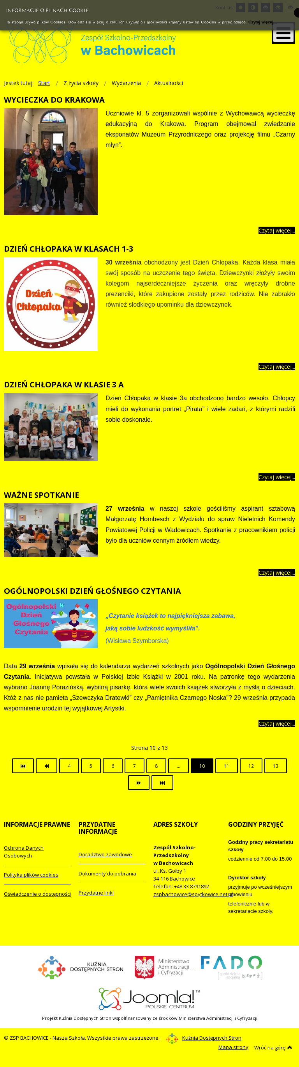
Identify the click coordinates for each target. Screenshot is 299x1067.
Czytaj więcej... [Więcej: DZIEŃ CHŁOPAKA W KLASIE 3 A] (277, 477)
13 (275, 766)
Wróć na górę (273, 1047)
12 (251, 766)
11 (226, 766)
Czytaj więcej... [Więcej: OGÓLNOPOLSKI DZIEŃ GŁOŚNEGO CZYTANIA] (277, 723)
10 (202, 766)
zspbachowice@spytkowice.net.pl (193, 894)
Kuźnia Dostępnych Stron (203, 1037)
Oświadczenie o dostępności (37, 893)
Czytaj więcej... (262, 22)
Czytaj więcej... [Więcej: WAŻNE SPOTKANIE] (277, 572)
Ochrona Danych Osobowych (24, 851)
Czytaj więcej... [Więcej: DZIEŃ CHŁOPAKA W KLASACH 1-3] (277, 366)
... (178, 766)
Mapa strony (233, 1047)
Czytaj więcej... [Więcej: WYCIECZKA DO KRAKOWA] (277, 230)
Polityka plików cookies (31, 874)
